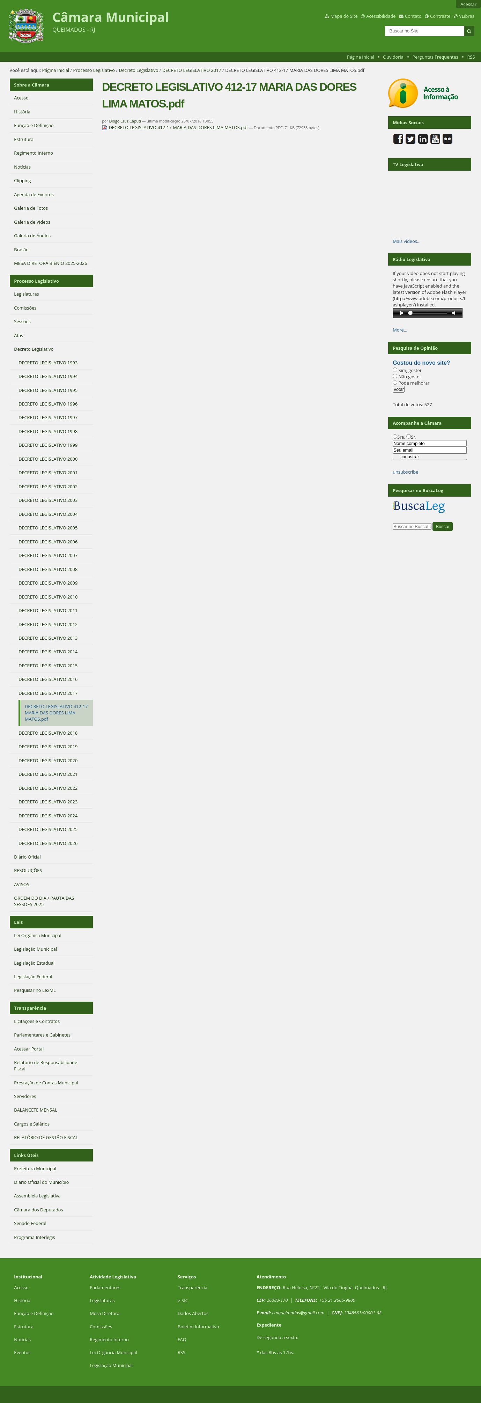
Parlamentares (105, 1287)
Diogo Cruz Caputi (125, 121)
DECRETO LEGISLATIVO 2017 (191, 70)
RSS (471, 57)
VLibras (466, 16)
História (22, 1300)
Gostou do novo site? (421, 363)
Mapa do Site (344, 16)
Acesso (21, 1287)
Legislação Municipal (111, 1365)
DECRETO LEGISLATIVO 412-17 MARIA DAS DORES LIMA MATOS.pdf (175, 127)
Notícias (22, 1339)
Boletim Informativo (198, 1326)
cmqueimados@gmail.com (298, 1312)
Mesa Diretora (104, 1313)
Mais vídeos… (407, 241)
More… (400, 330)
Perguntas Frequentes (435, 57)
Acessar (468, 4)
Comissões (101, 1326)
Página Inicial (360, 57)
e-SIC (183, 1300)
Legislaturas (102, 1300)
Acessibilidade (380, 16)
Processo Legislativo (94, 70)
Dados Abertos (193, 1313)
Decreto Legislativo (138, 70)
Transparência (30, 1008)
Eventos (22, 1352)
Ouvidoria (393, 57)
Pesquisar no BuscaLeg (418, 490)
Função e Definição (33, 1313)
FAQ (182, 1339)
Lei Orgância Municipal (113, 1352)
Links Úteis (26, 1155)
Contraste (440, 16)
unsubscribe (405, 472)
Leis (18, 922)
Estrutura (24, 1326)
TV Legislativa (408, 164)
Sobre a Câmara (31, 85)
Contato (413, 16)
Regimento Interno (109, 1339)
